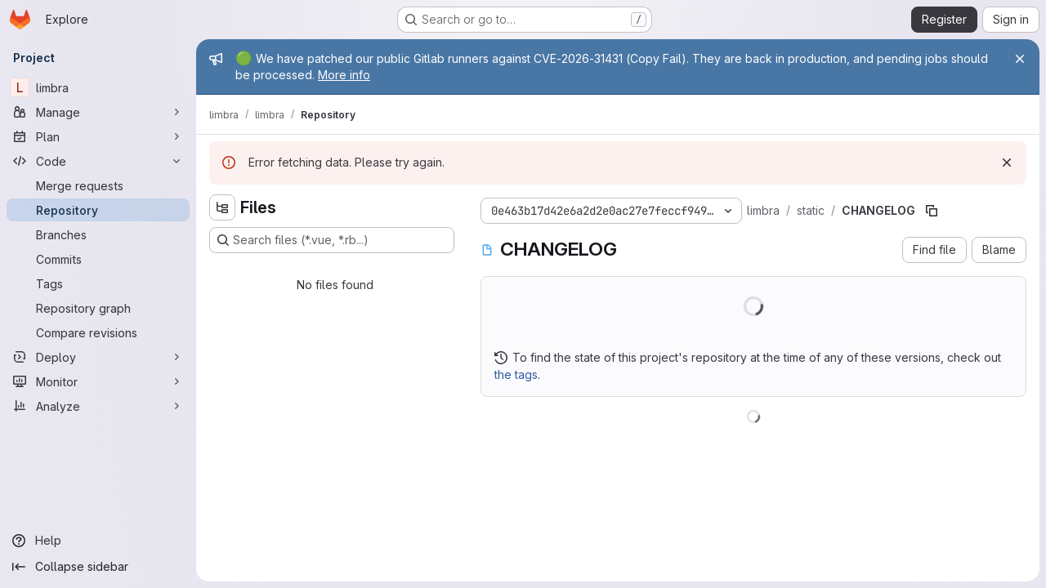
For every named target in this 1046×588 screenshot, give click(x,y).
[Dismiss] (1007, 162)
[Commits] (98, 258)
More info (344, 75)
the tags (516, 374)
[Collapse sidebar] (98, 566)
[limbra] (98, 87)
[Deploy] (98, 356)
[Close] (1020, 59)
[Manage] (98, 111)
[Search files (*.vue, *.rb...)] (331, 240)
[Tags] (98, 283)
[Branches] (98, 234)
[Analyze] (98, 405)
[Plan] (98, 136)
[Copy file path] (932, 211)
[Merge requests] (98, 185)
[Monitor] (98, 381)
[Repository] (98, 209)
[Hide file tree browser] (222, 207)
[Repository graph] (98, 307)
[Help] (98, 540)
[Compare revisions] (98, 332)
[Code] (98, 160)
